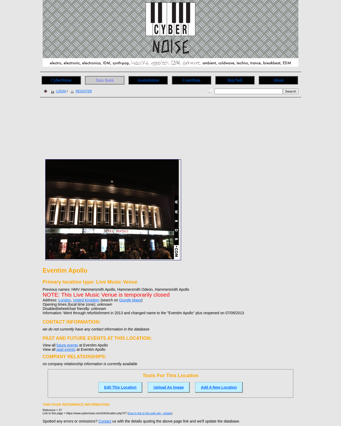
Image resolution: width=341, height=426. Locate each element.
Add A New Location (219, 387)
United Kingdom (86, 300)
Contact (104, 421)
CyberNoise (61, 80)
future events (67, 345)
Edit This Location (120, 387)
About (278, 80)
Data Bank (105, 80)
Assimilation (148, 80)
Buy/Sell (235, 80)
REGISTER (80, 91)
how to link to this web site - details (150, 413)
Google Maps (130, 300)
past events (66, 349)
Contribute (191, 80)
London (64, 300)
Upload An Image (168, 387)
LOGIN (57, 91)
